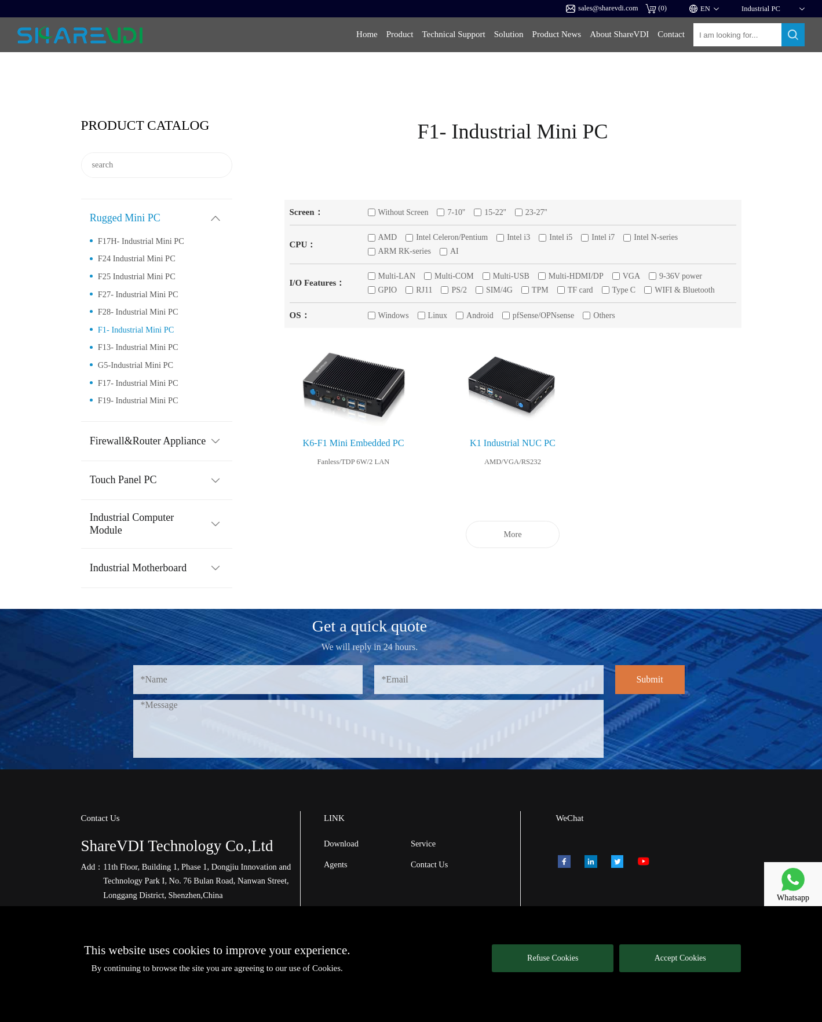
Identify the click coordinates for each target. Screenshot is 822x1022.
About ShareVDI (619, 34)
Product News (557, 34)
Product (400, 34)
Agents (336, 864)
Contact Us (429, 864)
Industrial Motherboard (138, 568)
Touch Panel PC (123, 480)
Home (367, 34)
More (512, 534)
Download (341, 843)
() (656, 8)
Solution (509, 34)
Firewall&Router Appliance (148, 441)
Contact (671, 34)
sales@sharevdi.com (602, 8)
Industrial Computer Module (132, 524)
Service (423, 843)
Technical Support (453, 34)
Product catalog (145, 125)
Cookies (326, 968)
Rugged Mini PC (125, 218)
